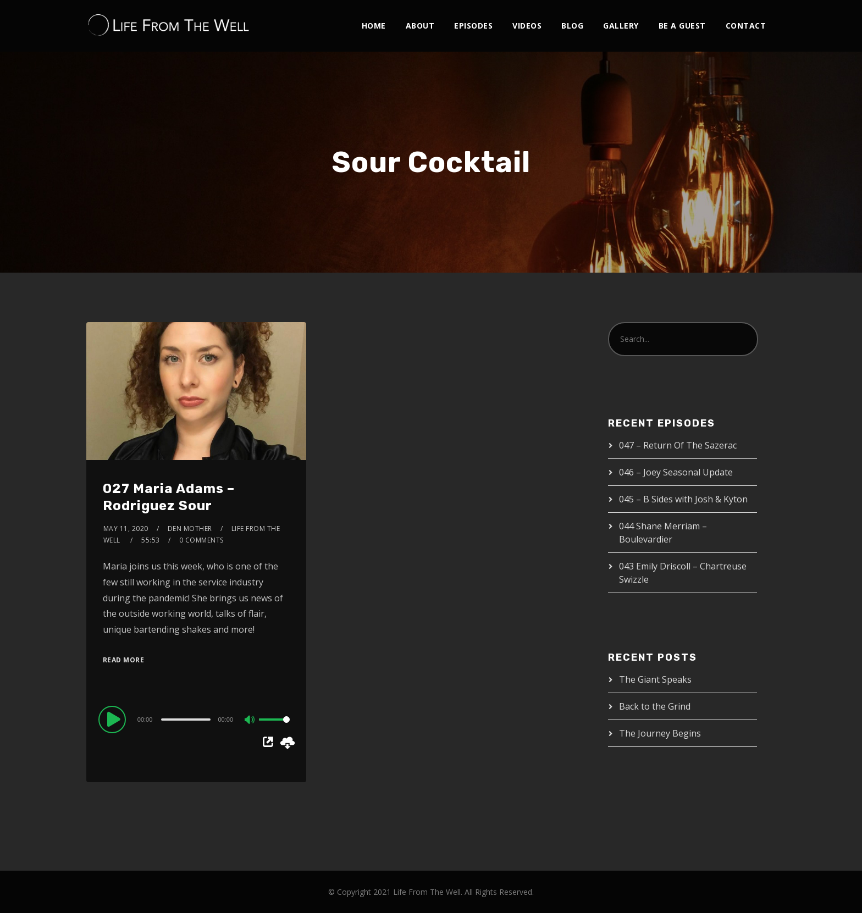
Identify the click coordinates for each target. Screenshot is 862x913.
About (420, 25)
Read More (124, 660)
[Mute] (250, 720)
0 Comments (201, 540)
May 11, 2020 (125, 528)
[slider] (186, 719)
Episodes (473, 25)
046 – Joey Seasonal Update (676, 472)
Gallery (621, 25)
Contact (746, 25)
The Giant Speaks (655, 679)
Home (374, 25)
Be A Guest (682, 25)
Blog (572, 25)
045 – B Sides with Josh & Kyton (683, 499)
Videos (526, 25)
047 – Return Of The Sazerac (678, 445)
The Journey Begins (660, 733)
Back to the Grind (654, 706)
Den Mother (190, 528)
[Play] (114, 719)
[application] (196, 719)
